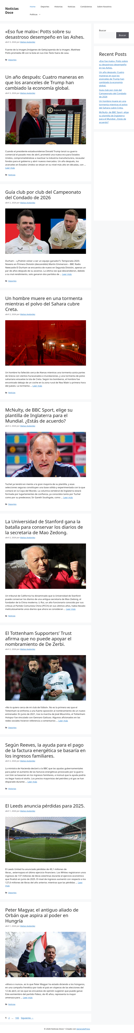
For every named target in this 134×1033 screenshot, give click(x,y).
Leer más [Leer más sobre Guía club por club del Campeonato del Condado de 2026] (67, 274)
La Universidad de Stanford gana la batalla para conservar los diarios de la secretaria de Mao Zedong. (44, 527)
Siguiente (27, 1017)
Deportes (45, 6)
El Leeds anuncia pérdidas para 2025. (45, 806)
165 (17, 1017)
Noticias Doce (12, 10)
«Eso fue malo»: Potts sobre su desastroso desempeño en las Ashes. (44, 34)
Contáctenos (86, 6)
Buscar (102, 30)
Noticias (71, 6)
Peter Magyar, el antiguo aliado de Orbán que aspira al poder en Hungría (41, 915)
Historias (58, 6)
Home (32, 6)
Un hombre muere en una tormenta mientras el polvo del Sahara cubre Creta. (43, 303)
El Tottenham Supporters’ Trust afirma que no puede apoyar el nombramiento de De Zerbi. (38, 638)
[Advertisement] (114, 176)
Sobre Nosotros (104, 6)
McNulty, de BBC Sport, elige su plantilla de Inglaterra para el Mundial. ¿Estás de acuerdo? (39, 415)
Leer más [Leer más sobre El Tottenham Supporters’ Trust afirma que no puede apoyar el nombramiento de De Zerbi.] (63, 720)
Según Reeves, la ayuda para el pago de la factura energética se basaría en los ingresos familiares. (45, 750)
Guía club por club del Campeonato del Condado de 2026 (43, 195)
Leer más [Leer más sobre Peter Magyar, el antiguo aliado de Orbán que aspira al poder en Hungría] (28, 997)
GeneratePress (83, 1029)
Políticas (36, 14)
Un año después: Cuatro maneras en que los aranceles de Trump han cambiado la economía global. (44, 82)
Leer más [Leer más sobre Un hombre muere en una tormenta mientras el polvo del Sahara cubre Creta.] (37, 385)
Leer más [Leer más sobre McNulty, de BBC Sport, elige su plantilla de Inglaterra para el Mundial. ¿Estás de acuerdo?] (68, 497)
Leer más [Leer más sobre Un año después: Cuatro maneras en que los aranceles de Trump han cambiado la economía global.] (10, 167)
